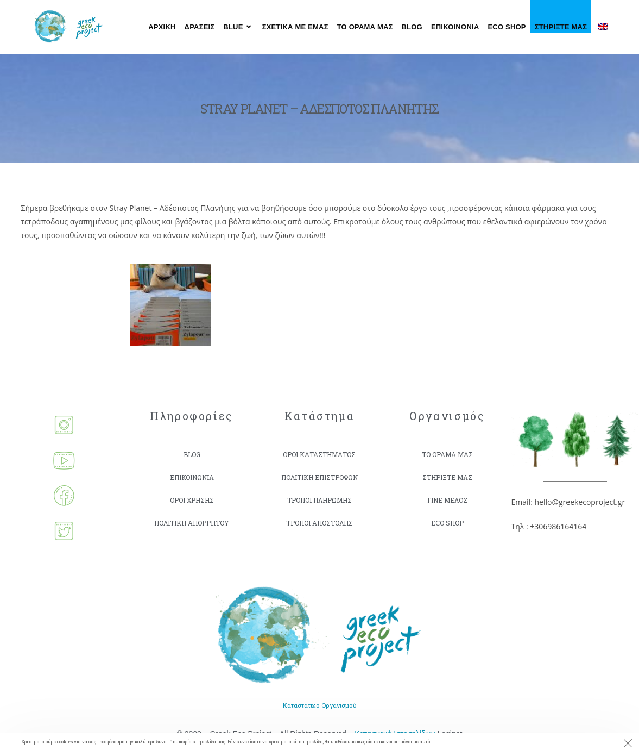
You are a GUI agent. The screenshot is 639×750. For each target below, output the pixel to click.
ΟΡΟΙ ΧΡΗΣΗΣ (192, 500)
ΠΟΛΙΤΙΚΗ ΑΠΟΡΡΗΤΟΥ (191, 523)
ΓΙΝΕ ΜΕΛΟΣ (447, 500)
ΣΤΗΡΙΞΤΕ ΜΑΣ (447, 477)
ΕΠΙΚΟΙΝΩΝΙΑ (192, 477)
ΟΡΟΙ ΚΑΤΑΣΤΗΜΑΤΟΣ (319, 454)
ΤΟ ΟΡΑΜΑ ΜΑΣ (447, 454)
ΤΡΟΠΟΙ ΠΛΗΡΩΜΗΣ (319, 500)
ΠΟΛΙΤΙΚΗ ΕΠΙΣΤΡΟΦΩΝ (319, 477)
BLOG (191, 454)
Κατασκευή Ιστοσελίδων (395, 732)
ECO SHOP (447, 523)
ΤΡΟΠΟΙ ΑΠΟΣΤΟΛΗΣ (319, 523)
